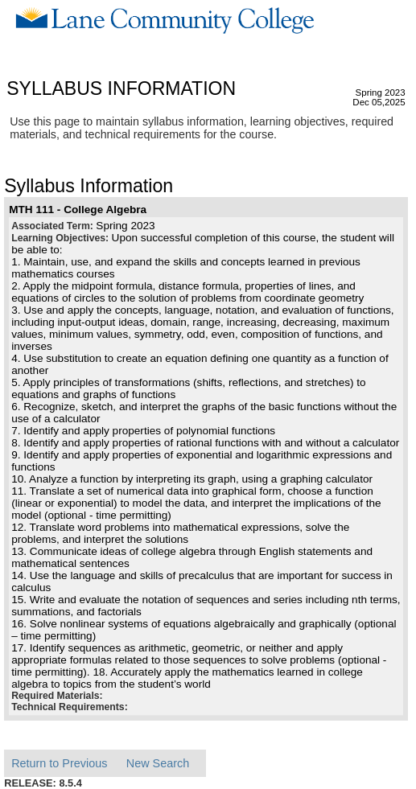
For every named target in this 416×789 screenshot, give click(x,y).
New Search (157, 763)
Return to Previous (59, 763)
